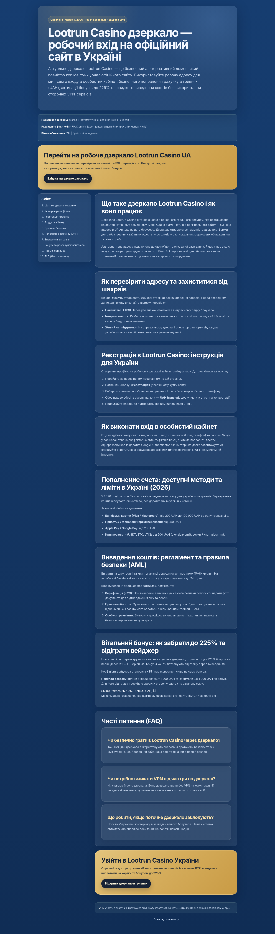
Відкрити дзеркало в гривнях (126, 883)
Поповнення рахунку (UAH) (61, 233)
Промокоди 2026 (55, 250)
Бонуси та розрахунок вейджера (65, 245)
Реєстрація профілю (57, 216)
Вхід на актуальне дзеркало (67, 178)
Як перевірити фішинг (58, 211)
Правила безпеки (55, 228)
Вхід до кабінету (55, 222)
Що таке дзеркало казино (60, 205)
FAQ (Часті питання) (57, 256)
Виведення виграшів (57, 239)
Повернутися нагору (166, 919)
